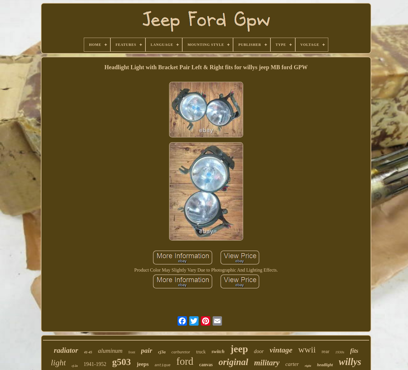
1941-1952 (95, 364)
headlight (325, 365)
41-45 (88, 352)
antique (162, 365)
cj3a (162, 352)
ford (184, 361)
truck (201, 351)
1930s (339, 352)
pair (146, 350)
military (266, 362)
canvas (206, 364)
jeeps (143, 364)
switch (217, 351)
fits (354, 350)
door (259, 351)
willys (350, 362)
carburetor (180, 352)
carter (292, 364)
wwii (307, 349)
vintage (281, 350)
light (58, 362)
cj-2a (75, 365)
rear (325, 351)
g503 (121, 362)
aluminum (110, 350)
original (233, 362)
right (308, 365)
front (132, 352)
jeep (239, 348)
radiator (66, 350)
